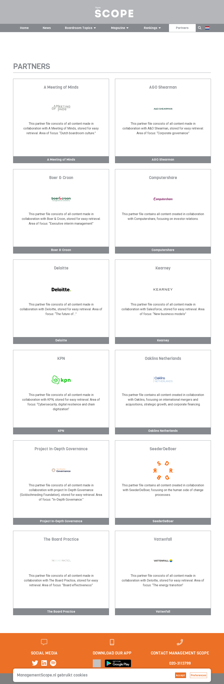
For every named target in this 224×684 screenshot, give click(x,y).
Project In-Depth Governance (61, 449)
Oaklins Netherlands (163, 358)
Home (24, 28)
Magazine (120, 28)
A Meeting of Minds (61, 87)
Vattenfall (163, 539)
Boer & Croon (61, 178)
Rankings (153, 28)
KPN (61, 358)
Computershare (163, 178)
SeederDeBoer (163, 449)
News (47, 28)
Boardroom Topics (81, 28)
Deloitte (61, 268)
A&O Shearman (163, 87)
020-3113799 (180, 663)
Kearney (163, 268)
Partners (182, 28)
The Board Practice (61, 539)
